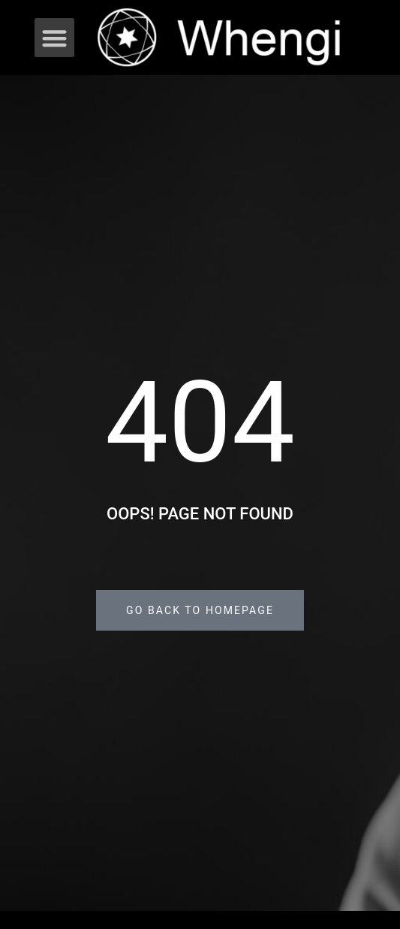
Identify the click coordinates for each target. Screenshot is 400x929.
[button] (54, 38)
